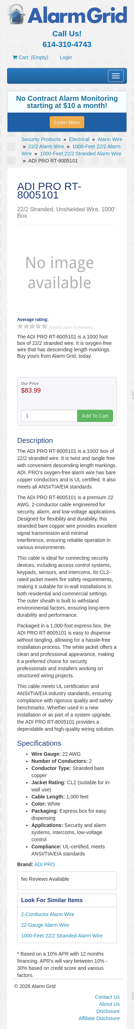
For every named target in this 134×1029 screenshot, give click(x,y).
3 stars (32, 326)
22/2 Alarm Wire (46, 146)
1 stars (20, 326)
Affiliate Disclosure (99, 1018)
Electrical (79, 139)
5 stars (44, 326)
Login (66, 57)
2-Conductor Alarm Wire (47, 914)
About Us (109, 1004)
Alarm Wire (110, 139)
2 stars (26, 326)
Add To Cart (95, 416)
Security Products (41, 139)
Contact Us (107, 997)
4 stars (38, 326)
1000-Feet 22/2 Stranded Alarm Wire (80, 153)
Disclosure (108, 1011)
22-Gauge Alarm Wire (45, 925)
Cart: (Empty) (30, 57)
